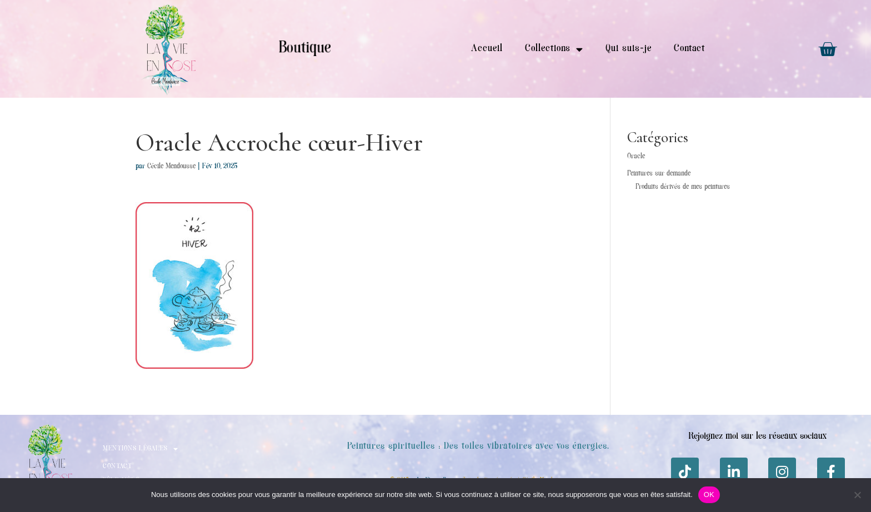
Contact (689, 49)
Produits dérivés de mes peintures (682, 187)
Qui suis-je (628, 49)
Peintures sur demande (658, 173)
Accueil (487, 49)
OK (709, 494)
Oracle (636, 156)
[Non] (857, 494)
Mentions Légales (140, 449)
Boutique (304, 49)
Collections (554, 49)
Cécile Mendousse (171, 166)
